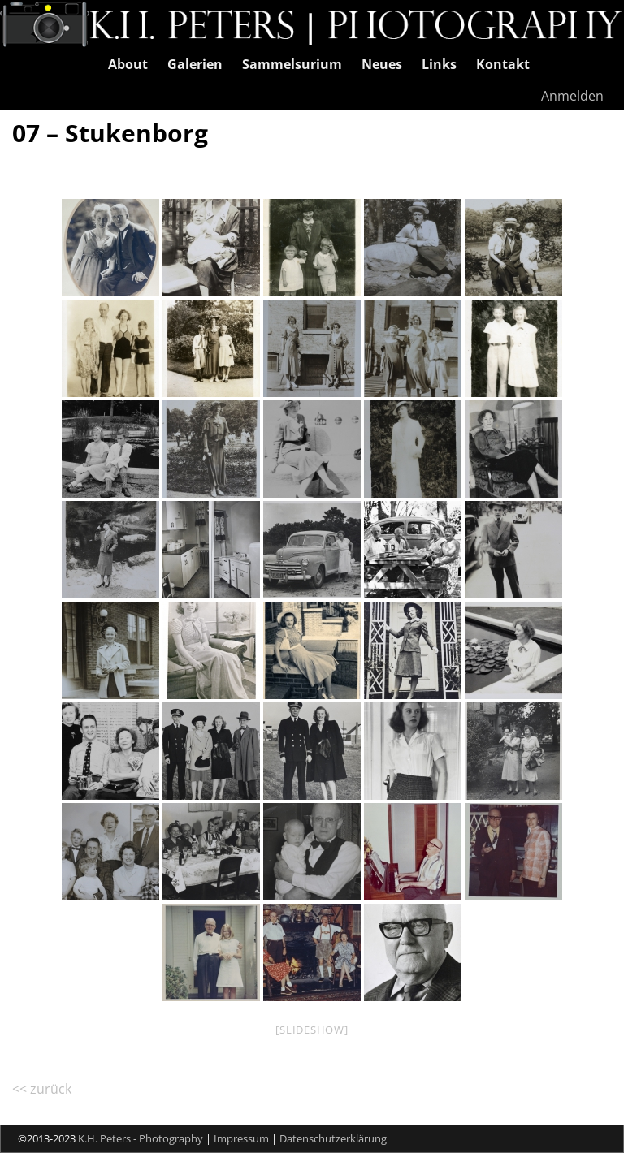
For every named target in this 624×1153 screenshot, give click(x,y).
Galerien (195, 64)
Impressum (241, 1138)
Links (439, 64)
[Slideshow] (311, 1029)
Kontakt (503, 64)
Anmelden (572, 96)
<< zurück (42, 1089)
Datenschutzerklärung (333, 1138)
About (128, 64)
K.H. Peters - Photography (140, 1138)
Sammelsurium (292, 64)
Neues (382, 64)
